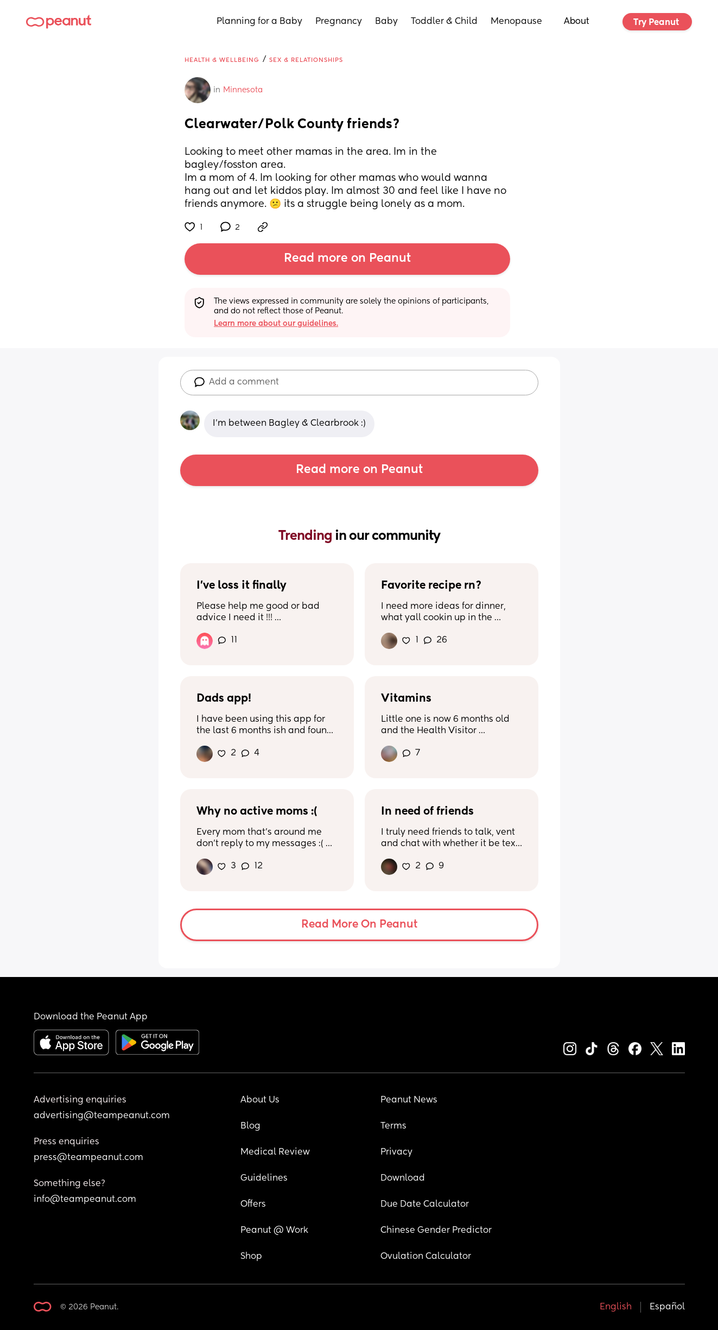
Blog (250, 1126)
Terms (393, 1126)
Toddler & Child (444, 21)
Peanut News (408, 1100)
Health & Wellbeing (222, 60)
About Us (259, 1100)
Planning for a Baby (259, 21)
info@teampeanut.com (85, 1199)
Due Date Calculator (424, 1204)
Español (667, 1307)
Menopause (516, 21)
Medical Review (275, 1152)
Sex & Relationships (306, 60)
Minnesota (243, 90)
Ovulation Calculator (425, 1256)
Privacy (396, 1152)
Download (402, 1178)
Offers (253, 1204)
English (616, 1307)
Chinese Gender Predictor (436, 1230)
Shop (251, 1256)
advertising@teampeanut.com (102, 1116)
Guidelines (264, 1178)
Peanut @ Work (274, 1230)
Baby (386, 21)
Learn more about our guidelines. (276, 323)
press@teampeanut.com (88, 1157)
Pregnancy (338, 21)
